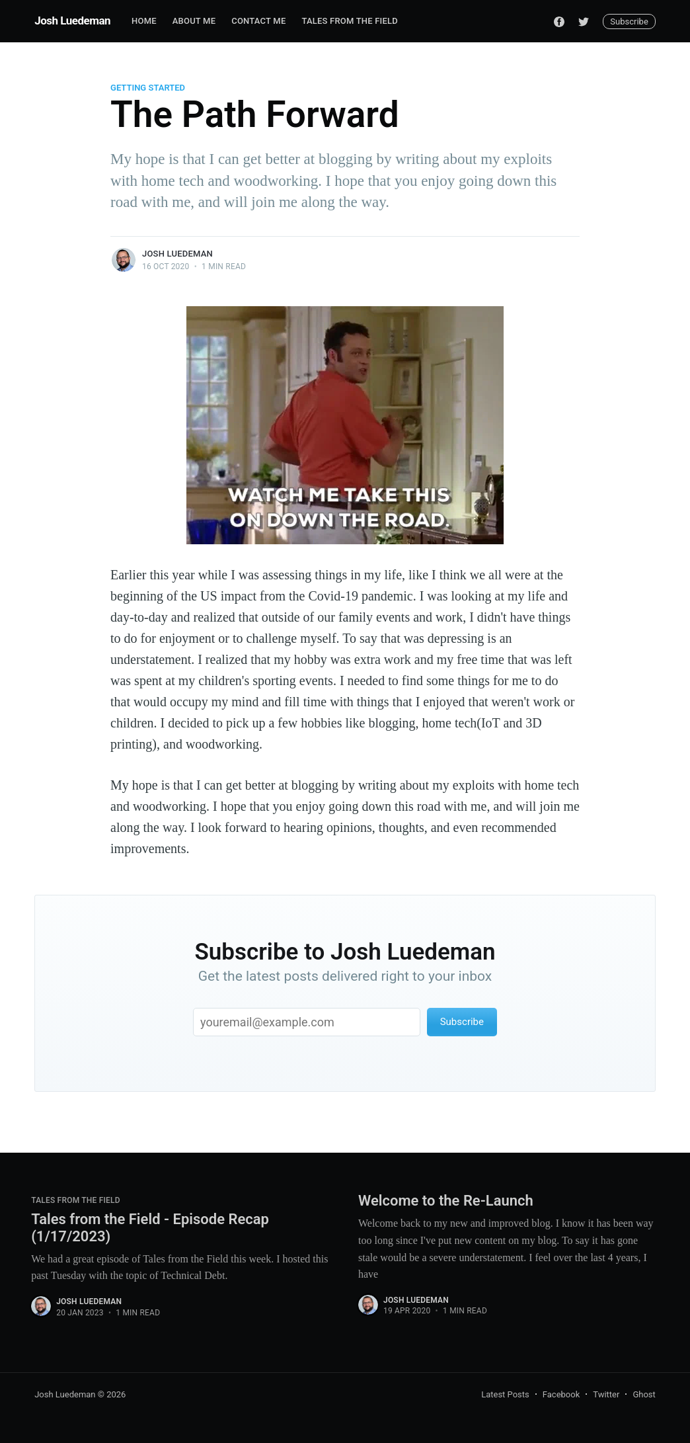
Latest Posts (505, 1394)
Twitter (606, 1394)
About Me (193, 21)
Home (144, 21)
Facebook (561, 1394)
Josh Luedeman (72, 20)
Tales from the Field (349, 21)
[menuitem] (144, 21)
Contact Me (258, 21)
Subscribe (629, 21)
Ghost (643, 1394)
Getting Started (147, 88)
